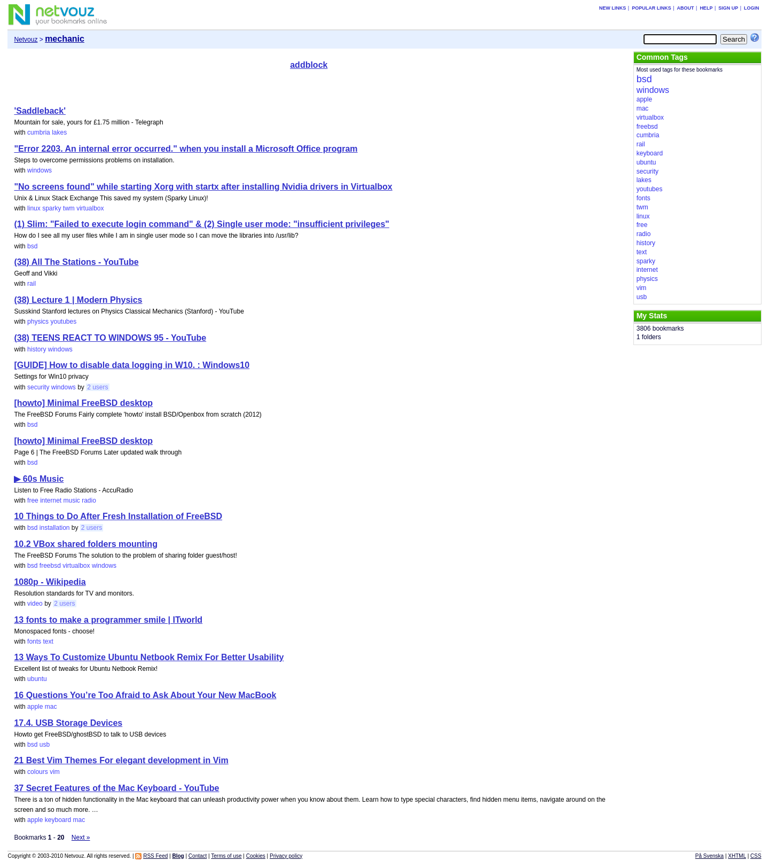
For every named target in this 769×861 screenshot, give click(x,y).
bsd (32, 246)
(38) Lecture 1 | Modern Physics (78, 299)
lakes (59, 132)
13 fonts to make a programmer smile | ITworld (108, 619)
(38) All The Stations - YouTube (76, 262)
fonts (34, 641)
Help (706, 8)
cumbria (38, 132)
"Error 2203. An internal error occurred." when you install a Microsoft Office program (185, 148)
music (72, 500)
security (38, 387)
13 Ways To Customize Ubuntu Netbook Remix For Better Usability (149, 657)
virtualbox (90, 208)
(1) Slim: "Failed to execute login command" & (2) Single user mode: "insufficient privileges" (201, 224)
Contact (198, 856)
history (36, 349)
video (35, 603)
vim (55, 772)
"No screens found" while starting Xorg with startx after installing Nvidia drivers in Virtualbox (203, 186)
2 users (97, 387)
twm (69, 208)
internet (50, 500)
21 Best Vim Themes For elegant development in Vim (121, 760)
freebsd (50, 565)
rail (31, 283)
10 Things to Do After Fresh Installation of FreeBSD (118, 516)
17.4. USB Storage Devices (68, 722)
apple (35, 706)
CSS (756, 856)
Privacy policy (286, 856)
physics (38, 321)
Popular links (651, 8)
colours (37, 772)
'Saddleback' (40, 110)
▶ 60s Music (39, 478)
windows (39, 170)
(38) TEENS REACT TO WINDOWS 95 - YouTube (110, 337)
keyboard (58, 820)
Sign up (728, 8)
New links (612, 8)
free (32, 500)
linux (34, 208)
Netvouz (25, 39)
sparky (51, 208)
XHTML (737, 856)
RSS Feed (155, 856)
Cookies (255, 856)
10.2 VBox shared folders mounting (86, 544)
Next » (81, 837)
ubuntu (37, 679)
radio (89, 500)
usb (45, 744)
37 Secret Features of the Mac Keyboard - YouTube (116, 788)
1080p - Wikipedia (49, 581)
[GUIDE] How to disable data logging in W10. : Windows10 (131, 365)
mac (51, 706)
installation (55, 527)
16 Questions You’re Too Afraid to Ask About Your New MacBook (145, 695)
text (48, 641)
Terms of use (226, 856)
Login (751, 8)
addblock (308, 64)
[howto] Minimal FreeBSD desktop (83, 403)
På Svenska (709, 856)
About (685, 8)
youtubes (63, 321)
